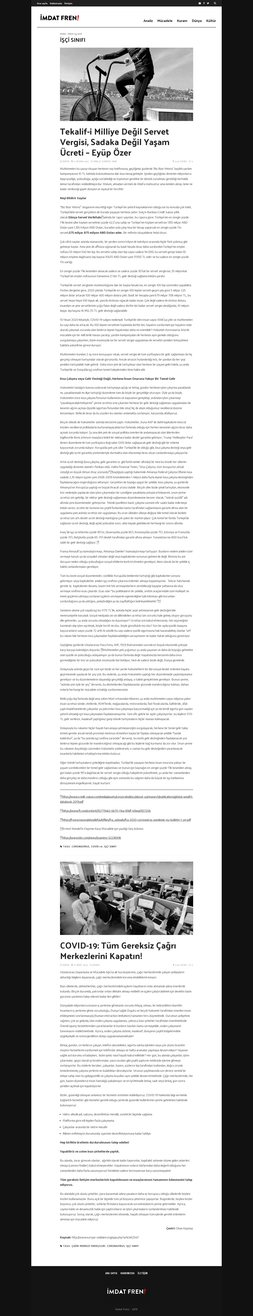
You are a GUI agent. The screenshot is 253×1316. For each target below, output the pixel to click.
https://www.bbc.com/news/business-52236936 (91, 837)
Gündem (106, 161)
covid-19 (96, 846)
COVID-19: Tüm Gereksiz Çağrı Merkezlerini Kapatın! (118, 950)
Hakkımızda (56, 3)
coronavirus (80, 846)
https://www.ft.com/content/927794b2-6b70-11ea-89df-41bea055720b (106, 811)
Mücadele (164, 20)
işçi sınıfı (110, 846)
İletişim (68, 3)
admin (65, 161)
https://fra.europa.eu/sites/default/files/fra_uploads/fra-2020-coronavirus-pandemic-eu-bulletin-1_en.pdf (126, 820)
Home (63, 33)
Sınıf (114, 161)
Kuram (182, 20)
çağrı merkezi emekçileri (88, 1246)
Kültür (211, 20)
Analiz (148, 20)
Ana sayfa (42, 3)
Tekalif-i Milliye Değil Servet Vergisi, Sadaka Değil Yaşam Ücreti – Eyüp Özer (115, 141)
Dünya (197, 20)
